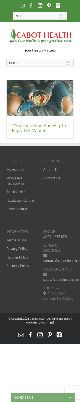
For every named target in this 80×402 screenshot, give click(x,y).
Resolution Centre (20, 200)
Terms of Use (16, 240)
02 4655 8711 (57, 237)
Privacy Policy (16, 249)
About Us (50, 169)
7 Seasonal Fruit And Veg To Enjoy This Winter (39, 128)
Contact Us (51, 178)
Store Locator (17, 209)
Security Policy (17, 266)
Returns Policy (17, 257)
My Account (15, 169)
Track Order (15, 192)
